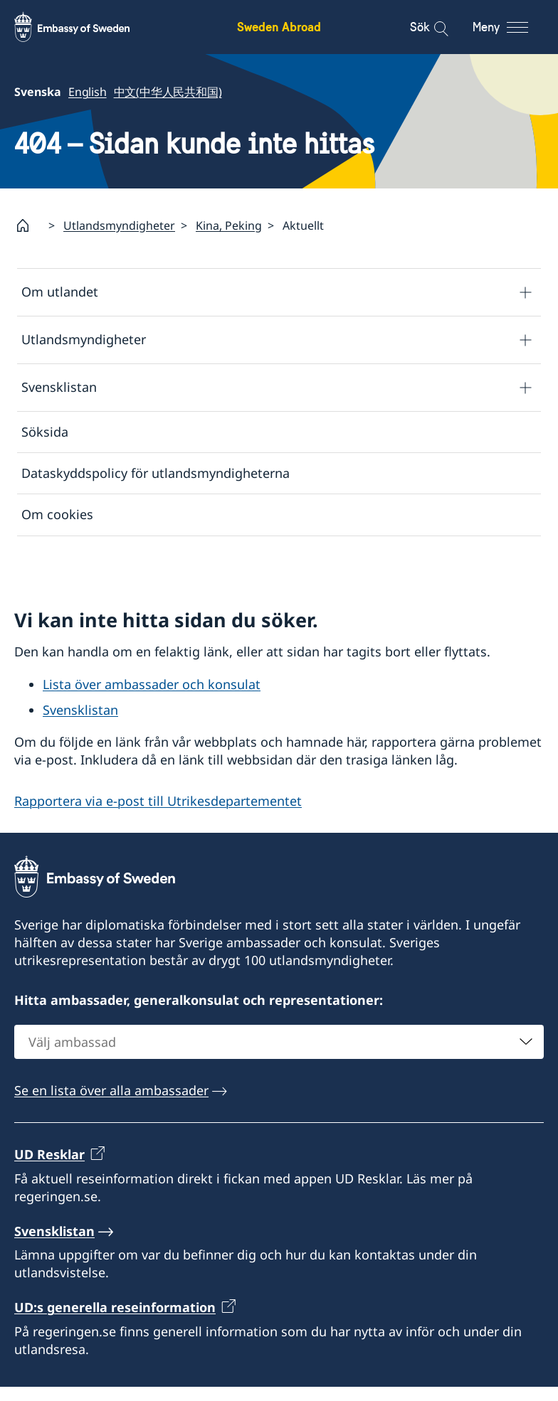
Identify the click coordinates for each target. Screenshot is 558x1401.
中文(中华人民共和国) (168, 92)
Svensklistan (59, 387)
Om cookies (57, 514)
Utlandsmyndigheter (119, 225)
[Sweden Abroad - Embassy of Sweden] (85, 27)
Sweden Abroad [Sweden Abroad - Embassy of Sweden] (279, 26)
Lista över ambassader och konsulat (151, 698)
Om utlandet (59, 292)
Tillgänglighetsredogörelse (102, 556)
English (87, 92)
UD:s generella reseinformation (115, 1321)
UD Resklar (49, 1168)
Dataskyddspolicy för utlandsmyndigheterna (155, 472)
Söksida (44, 431)
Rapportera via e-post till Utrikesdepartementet (158, 815)
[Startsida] (28, 225)
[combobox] (279, 1056)
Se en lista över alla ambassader (111, 1104)
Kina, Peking (229, 225)
